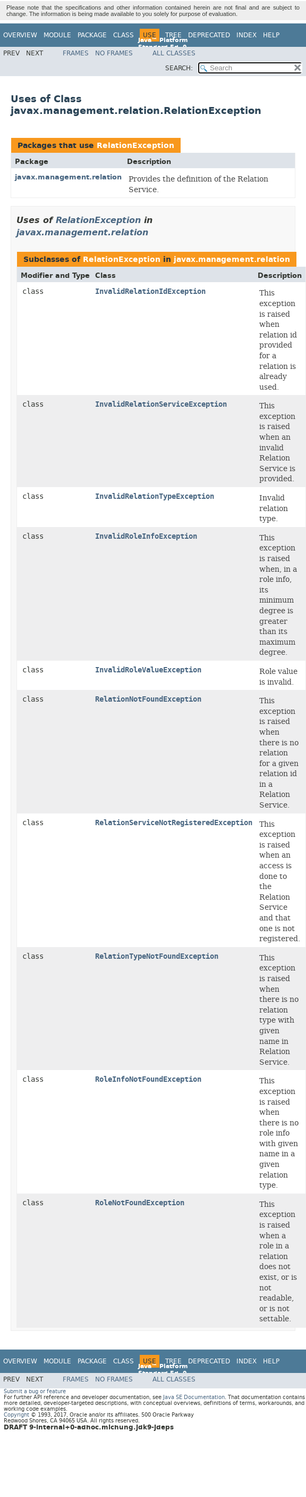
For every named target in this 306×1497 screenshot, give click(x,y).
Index (246, 35)
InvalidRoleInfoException (146, 536)
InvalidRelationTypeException (154, 496)
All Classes (174, 53)
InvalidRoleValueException (148, 670)
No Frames (114, 53)
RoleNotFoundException (139, 1202)
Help (271, 35)
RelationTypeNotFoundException (156, 956)
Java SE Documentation (194, 1397)
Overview (20, 35)
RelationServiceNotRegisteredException (173, 822)
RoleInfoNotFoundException (148, 1079)
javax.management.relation (68, 177)
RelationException (135, 145)
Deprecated (209, 35)
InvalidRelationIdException (150, 291)
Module (57, 35)
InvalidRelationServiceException (161, 404)
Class (123, 35)
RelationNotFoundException (148, 699)
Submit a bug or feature (35, 1391)
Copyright (16, 1415)
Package (92, 35)
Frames (76, 53)
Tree (173, 35)
